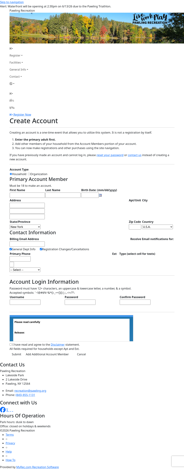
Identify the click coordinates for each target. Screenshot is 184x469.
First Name (17, 190)
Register (15, 55)
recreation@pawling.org (30, 391)
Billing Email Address (24, 239)
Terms (10, 435)
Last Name (52, 190)
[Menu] (12, 107)
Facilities (15, 62)
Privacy (10, 443)
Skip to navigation (12, 2)
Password (71, 297)
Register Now (22, 115)
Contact (15, 76)
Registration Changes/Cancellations (65, 249)
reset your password (110, 155)
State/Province (20, 222)
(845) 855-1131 (25, 395)
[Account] (19, 83)
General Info (18, 69)
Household (20, 174)
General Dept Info (23, 249)
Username (17, 297)
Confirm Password (132, 297)
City (145, 200)
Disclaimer (58, 345)
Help (9, 452)
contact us (134, 155)
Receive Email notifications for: (152, 239)
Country (147, 222)
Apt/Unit (135, 200)
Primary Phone (20, 254)
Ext (114, 254)
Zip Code (135, 222)
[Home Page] (19, 48)
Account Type (19, 169)
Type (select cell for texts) (137, 254)
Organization (38, 174)
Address (15, 200)
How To (10, 460)
